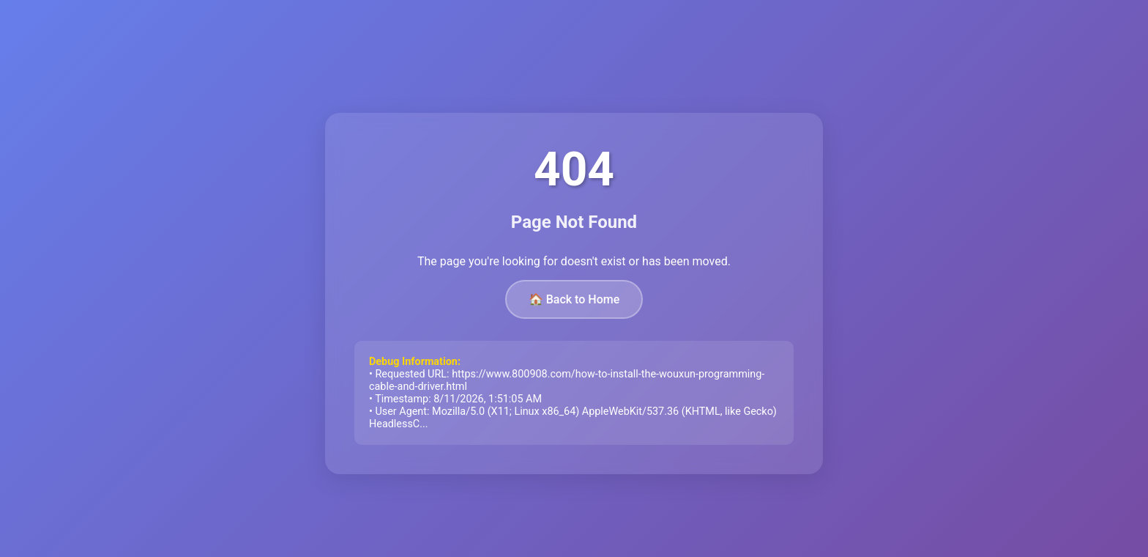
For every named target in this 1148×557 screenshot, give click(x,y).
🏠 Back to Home (574, 299)
